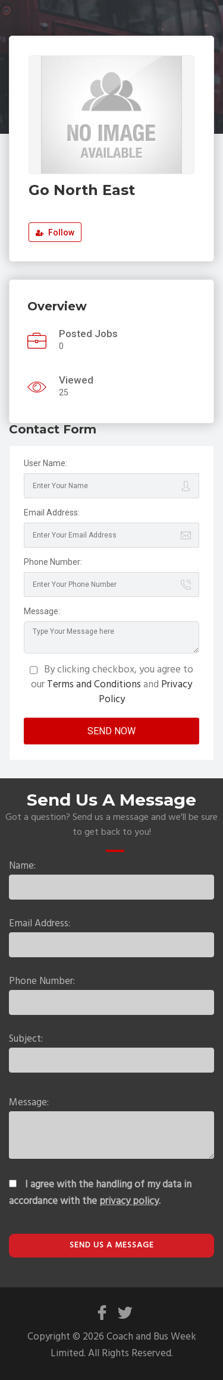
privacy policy (129, 1201)
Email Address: (52, 512)
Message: (42, 611)
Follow (55, 232)
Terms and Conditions (94, 685)
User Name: (45, 463)
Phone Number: (53, 562)
